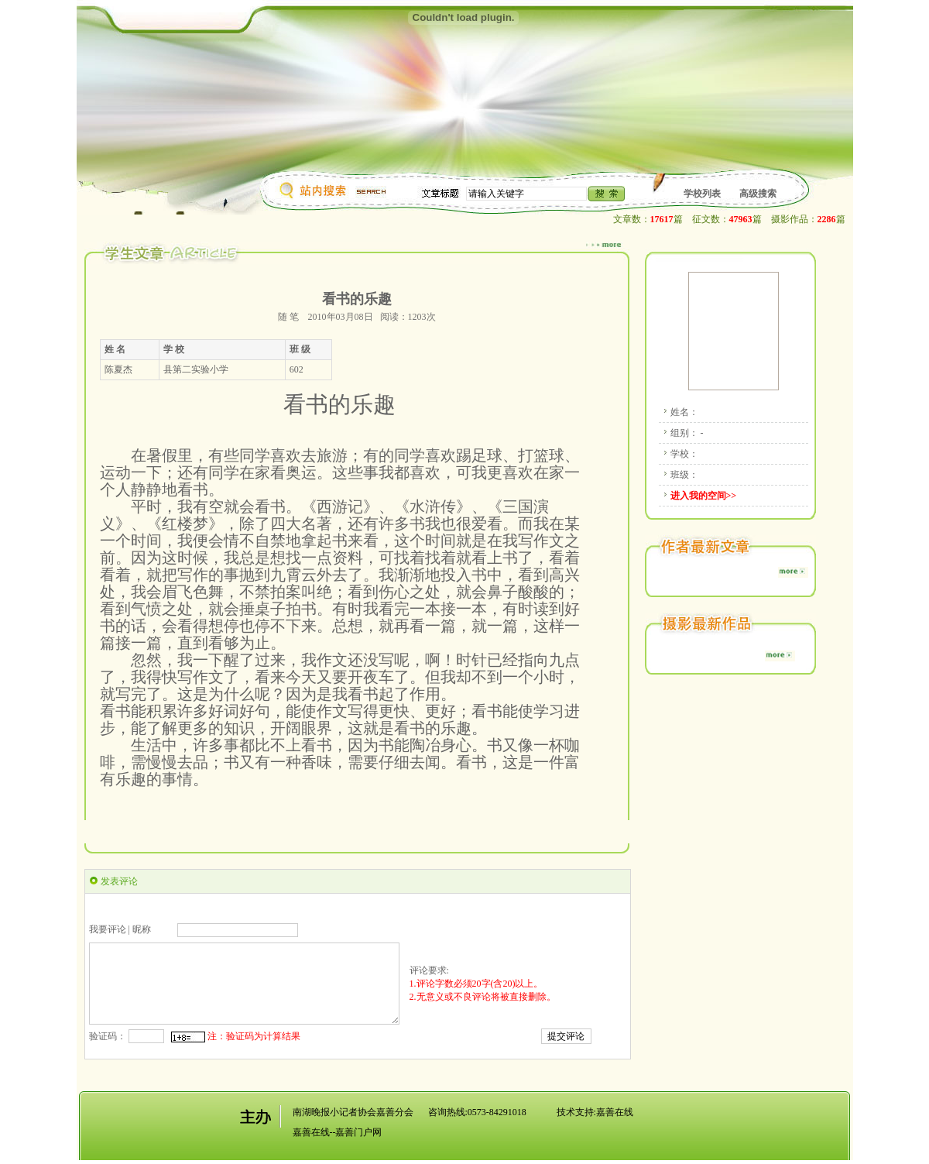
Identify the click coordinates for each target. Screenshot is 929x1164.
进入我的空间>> (703, 495)
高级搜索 (757, 193)
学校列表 (702, 193)
